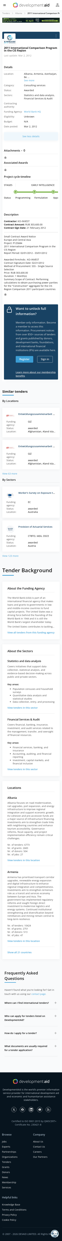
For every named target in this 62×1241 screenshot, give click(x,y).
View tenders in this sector (22, 707)
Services (6, 1187)
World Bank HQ (32, 111)
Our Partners (40, 1156)
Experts (6, 1146)
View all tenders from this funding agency (31, 632)
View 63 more (9, 473)
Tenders (6, 13)
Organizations (10, 1156)
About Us (38, 1141)
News (5, 1177)
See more (29, 80)
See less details (31, 136)
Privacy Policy (9, 1214)
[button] (4, 5)
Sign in (45, 359)
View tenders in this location (23, 860)
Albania (18, 13)
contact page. (38, 994)
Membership (9, 1182)
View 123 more (10, 555)
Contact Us (39, 1146)
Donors (6, 1172)
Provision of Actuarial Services (35, 526)
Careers (37, 1151)
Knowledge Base (11, 1204)
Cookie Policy (9, 1219)
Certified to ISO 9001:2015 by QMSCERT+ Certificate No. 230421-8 (34, 1123)
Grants (5, 1167)
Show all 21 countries (19, 952)
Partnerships (9, 1151)
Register (24, 359)
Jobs (4, 1141)
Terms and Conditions (14, 1209)
